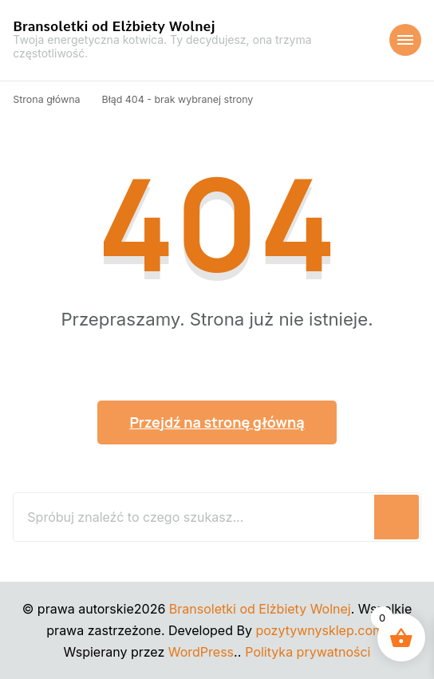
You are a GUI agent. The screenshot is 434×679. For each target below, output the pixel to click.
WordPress (201, 652)
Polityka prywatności (307, 652)
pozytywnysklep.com (319, 630)
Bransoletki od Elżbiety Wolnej (114, 26)
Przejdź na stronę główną (216, 422)
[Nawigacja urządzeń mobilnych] (405, 40)
